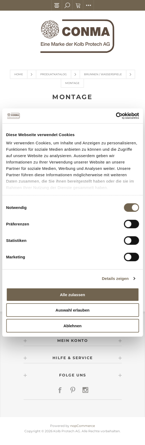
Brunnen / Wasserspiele (103, 74)
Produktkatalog (53, 74)
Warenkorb (78, 5)
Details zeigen (115, 278)
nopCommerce (82, 426)
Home (18, 74)
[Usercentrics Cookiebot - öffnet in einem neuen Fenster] (116, 115)
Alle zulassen (72, 294)
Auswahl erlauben (72, 310)
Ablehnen (72, 325)
